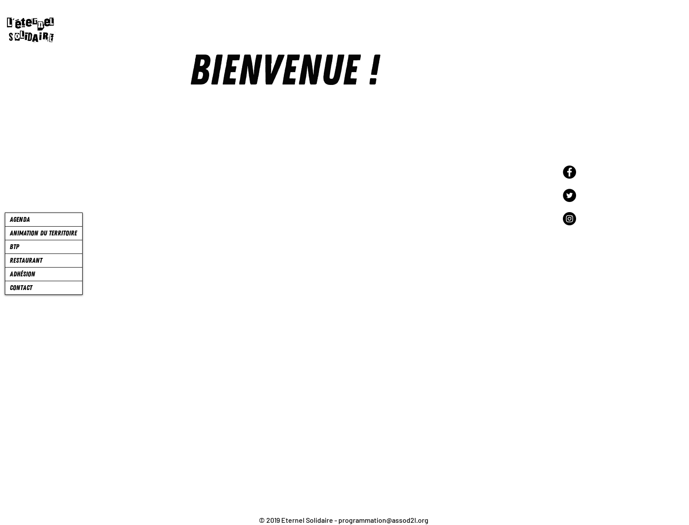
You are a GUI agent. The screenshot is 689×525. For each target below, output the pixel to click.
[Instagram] (569, 218)
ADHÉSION (22, 274)
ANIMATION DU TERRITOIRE (43, 233)
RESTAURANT (26, 260)
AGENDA (20, 219)
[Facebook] (569, 172)
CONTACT (21, 287)
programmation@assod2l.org (383, 520)
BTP (14, 246)
